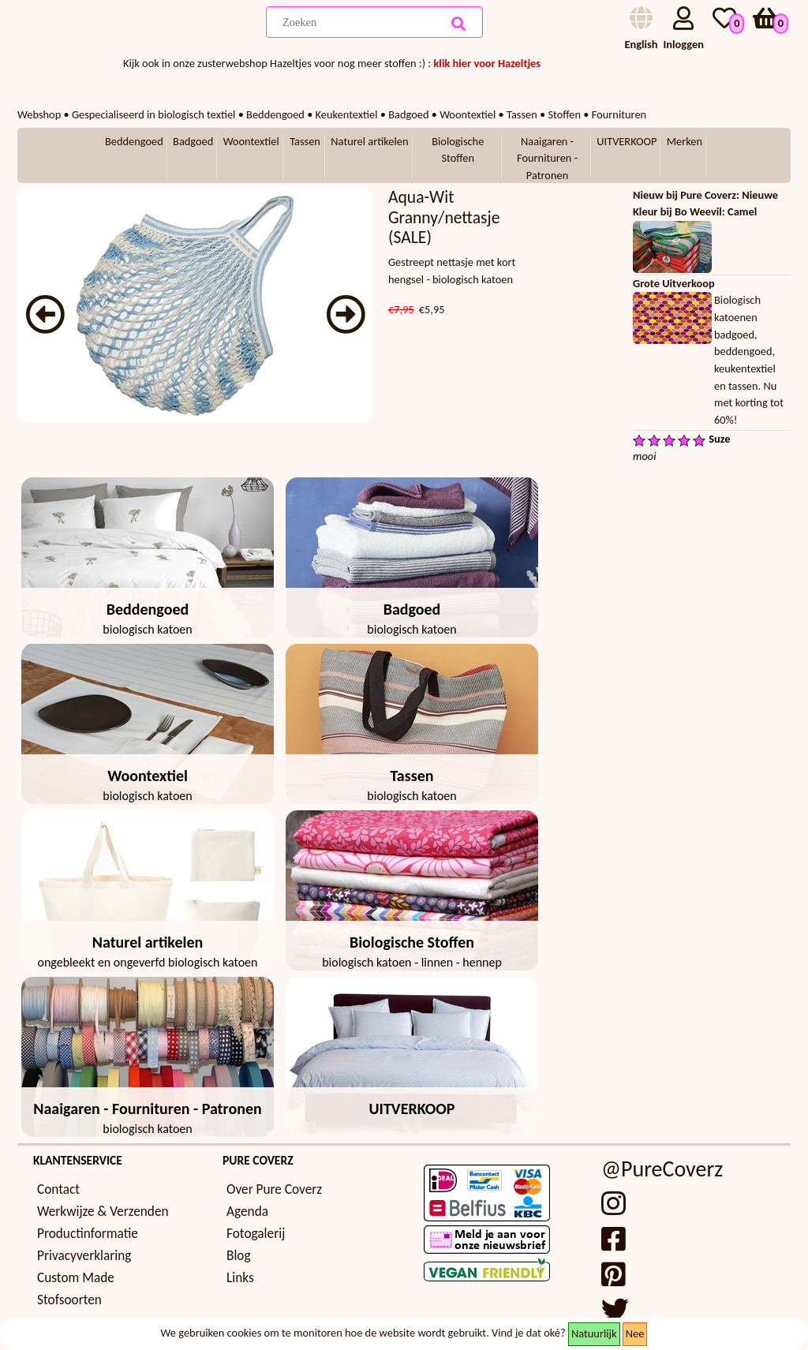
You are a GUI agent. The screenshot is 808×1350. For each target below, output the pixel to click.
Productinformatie (87, 1233)
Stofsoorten (69, 1300)
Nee (635, 1333)
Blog (238, 1255)
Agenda (247, 1211)
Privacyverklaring (84, 1255)
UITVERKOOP (626, 141)
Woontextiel (251, 141)
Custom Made (75, 1278)
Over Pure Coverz (274, 1189)
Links (240, 1278)
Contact (58, 1189)
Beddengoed (134, 141)
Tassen (305, 141)
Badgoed (193, 141)
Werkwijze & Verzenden (103, 1211)
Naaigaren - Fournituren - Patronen (547, 158)
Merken (684, 141)
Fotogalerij (255, 1233)
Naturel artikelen (369, 141)
